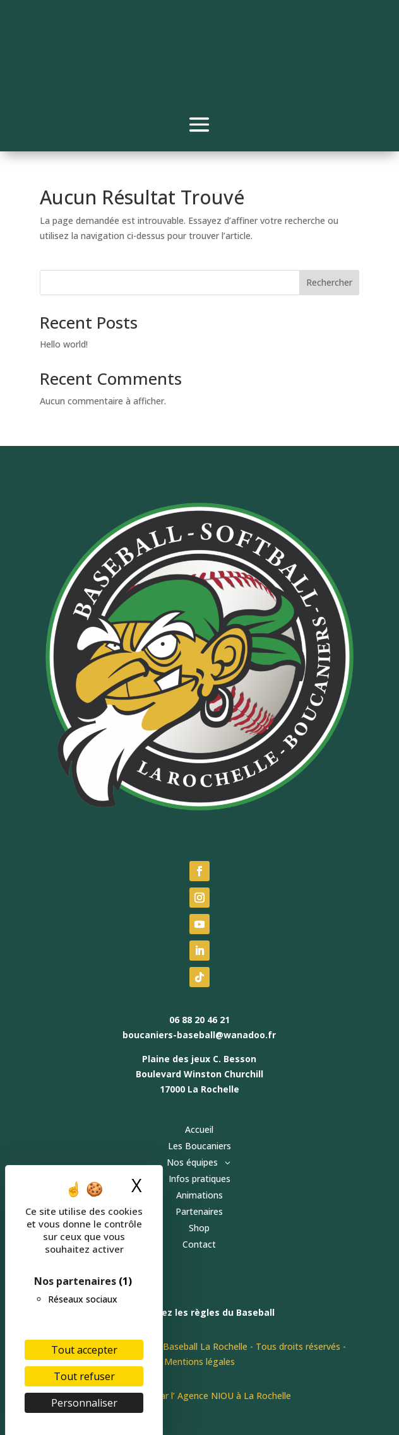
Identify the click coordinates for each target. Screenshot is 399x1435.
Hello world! (64, 344)
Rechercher (329, 282)
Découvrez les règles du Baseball (199, 1312)
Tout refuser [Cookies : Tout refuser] (84, 1376)
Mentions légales (199, 1362)
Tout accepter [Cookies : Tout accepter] (84, 1350)
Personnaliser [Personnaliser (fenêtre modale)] (84, 1403)
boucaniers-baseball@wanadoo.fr (199, 1035)
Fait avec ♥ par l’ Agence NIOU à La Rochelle (199, 1396)
